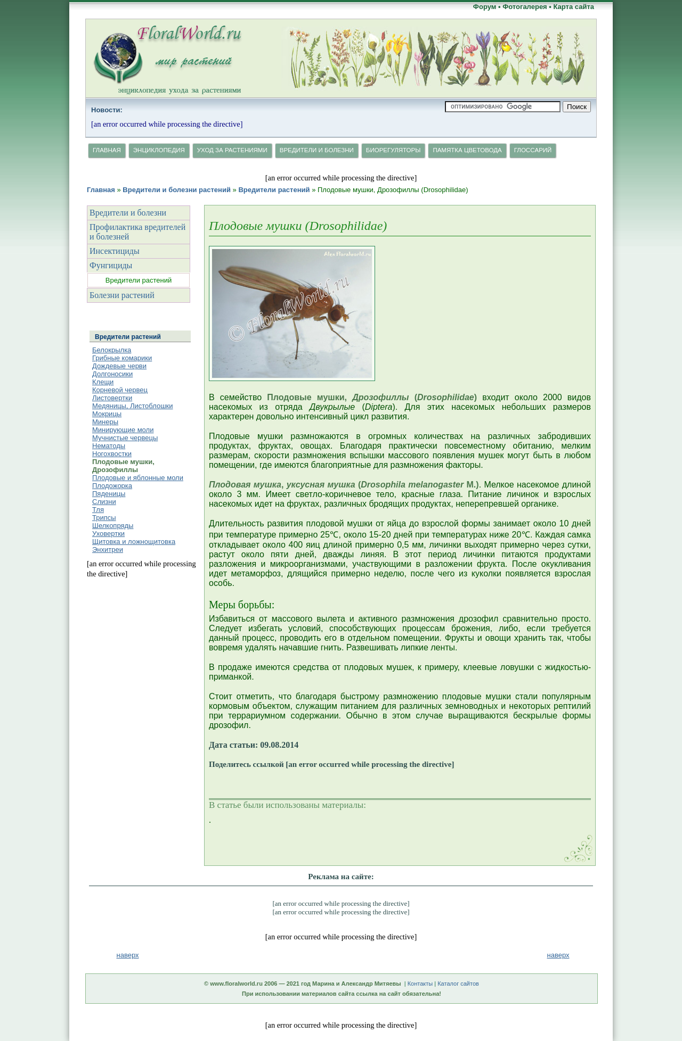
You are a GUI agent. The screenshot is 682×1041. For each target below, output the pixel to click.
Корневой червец (120, 390)
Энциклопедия (159, 150)
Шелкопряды (112, 526)
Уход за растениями (232, 150)
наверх (558, 955)
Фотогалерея (524, 7)
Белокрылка (111, 350)
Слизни (104, 502)
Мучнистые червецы (125, 438)
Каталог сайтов (458, 983)
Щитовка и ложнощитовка (133, 542)
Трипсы (104, 518)
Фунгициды (111, 265)
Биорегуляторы (393, 150)
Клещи (102, 382)
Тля (98, 510)
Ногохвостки (112, 454)
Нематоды (108, 446)
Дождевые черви (119, 366)
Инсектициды (115, 250)
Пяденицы (108, 494)
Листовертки (112, 398)
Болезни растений (122, 295)
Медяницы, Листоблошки (132, 406)
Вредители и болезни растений (177, 190)
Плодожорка (112, 486)
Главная (107, 150)
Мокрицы (106, 414)
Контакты (420, 983)
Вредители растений (274, 190)
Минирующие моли (122, 430)
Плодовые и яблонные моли (137, 478)
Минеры (105, 422)
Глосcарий (533, 150)
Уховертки (108, 534)
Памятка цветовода (467, 150)
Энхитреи (107, 549)
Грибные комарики (122, 358)
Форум (484, 7)
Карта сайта (573, 7)
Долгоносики (112, 374)
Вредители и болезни (317, 150)
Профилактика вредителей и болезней (137, 231)
